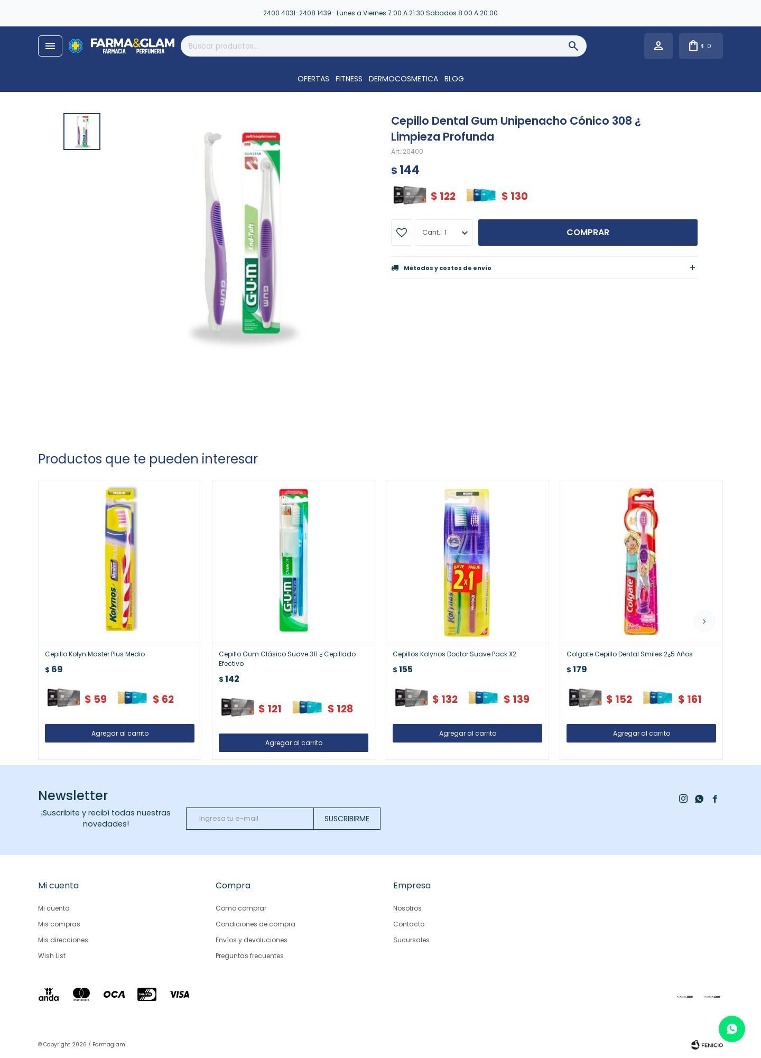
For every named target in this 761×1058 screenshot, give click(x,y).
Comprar (588, 232)
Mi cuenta (54, 908)
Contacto (408, 924)
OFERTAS (313, 78)
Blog (454, 78)
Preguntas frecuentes (250, 955)
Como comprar (241, 908)
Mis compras (59, 924)
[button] (704, 621)
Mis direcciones (63, 939)
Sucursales (411, 939)
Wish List (52, 955)
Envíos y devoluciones (251, 939)
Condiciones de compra (255, 924)
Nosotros (407, 908)
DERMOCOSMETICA (403, 78)
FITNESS (349, 78)
